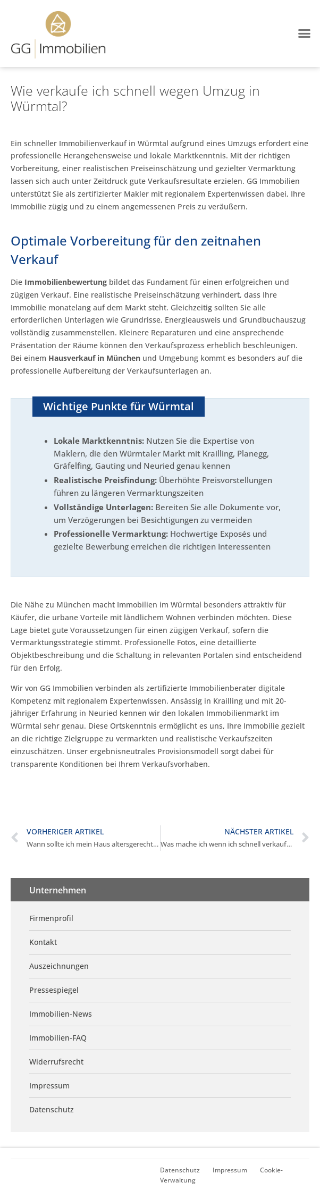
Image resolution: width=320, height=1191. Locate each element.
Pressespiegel (54, 990)
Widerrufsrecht (56, 1062)
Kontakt (43, 942)
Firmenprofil (51, 918)
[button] (304, 33)
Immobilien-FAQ (58, 1038)
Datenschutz (180, 1169)
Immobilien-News (60, 1014)
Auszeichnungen (59, 966)
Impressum (230, 1169)
